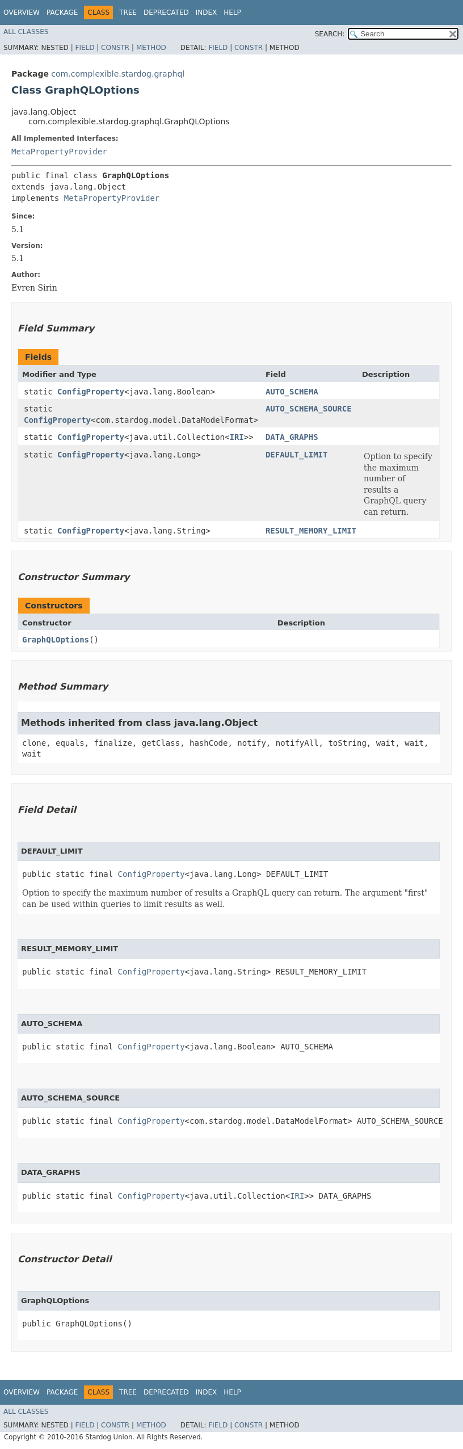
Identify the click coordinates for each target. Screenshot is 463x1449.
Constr (115, 48)
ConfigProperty (90, 391)
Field (84, 48)
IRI (236, 437)
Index (206, 12)
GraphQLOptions (55, 639)
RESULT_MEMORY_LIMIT (311, 530)
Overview (21, 12)
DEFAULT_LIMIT (297, 454)
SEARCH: (330, 34)
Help (232, 12)
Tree (128, 12)
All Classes (25, 32)
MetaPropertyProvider (59, 151)
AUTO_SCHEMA (292, 391)
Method (151, 48)
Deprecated (166, 12)
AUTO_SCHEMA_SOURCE (309, 408)
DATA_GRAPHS (292, 437)
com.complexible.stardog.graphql (117, 73)
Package (62, 12)
